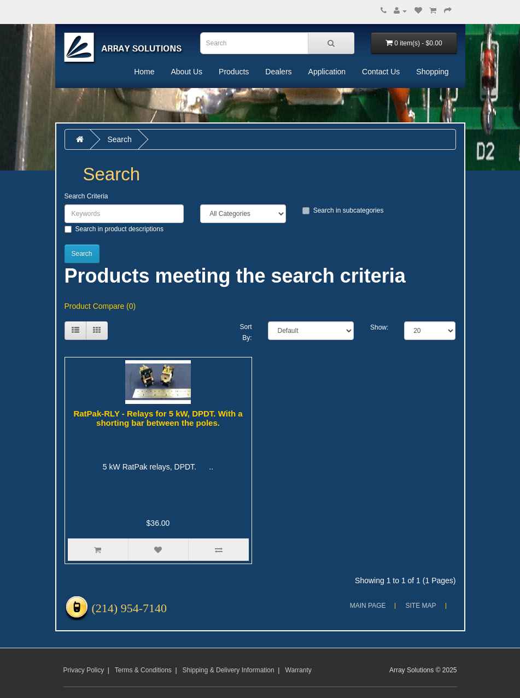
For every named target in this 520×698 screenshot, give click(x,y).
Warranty (298, 670)
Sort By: (245, 332)
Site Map (420, 605)
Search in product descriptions (114, 229)
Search (119, 139)
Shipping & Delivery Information (228, 670)
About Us (186, 71)
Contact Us (381, 71)
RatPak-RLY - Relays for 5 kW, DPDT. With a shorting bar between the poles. (157, 418)
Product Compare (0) (100, 306)
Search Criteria (86, 196)
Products (234, 71)
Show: (379, 327)
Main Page (368, 605)
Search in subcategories (343, 210)
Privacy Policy (83, 670)
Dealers (278, 71)
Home (144, 71)
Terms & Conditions (143, 670)
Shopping (432, 71)
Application (327, 71)
